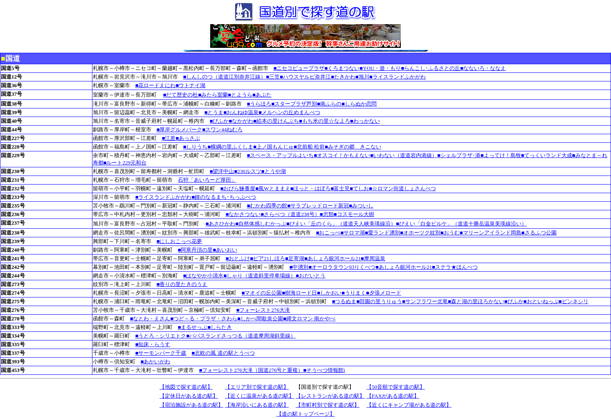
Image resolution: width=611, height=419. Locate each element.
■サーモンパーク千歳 (160, 353)
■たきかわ (343, 77)
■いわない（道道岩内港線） (403, 155)
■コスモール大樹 (354, 214)
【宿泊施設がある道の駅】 (191, 405)
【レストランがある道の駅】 (330, 396)
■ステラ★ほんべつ (455, 267)
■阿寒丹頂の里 (195, 250)
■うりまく (353, 293)
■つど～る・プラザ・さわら (204, 318)
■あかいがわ (156, 361)
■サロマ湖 (353, 233)
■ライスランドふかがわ (397, 77)
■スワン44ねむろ (222, 129)
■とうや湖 (273, 171)
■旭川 (362, 77)
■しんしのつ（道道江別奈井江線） (224, 77)
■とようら (240, 95)
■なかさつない (243, 214)
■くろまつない (342, 68)
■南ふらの (329, 104)
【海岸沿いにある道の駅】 (257, 405)
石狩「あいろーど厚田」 (207, 180)
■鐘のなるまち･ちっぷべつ (224, 197)
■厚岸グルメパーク (179, 129)
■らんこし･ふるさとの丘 (430, 68)
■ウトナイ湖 (191, 85)
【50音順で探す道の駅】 (395, 387)
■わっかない (365, 121)
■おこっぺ (328, 233)
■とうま (214, 112)
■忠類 (327, 214)
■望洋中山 (222, 171)
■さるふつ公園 (539, 233)
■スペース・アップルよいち (280, 155)
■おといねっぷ (541, 301)
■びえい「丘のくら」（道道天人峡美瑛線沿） (341, 224)
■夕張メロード (383, 293)
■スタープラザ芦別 (294, 104)
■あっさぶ (188, 138)
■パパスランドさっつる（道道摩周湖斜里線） (241, 336)
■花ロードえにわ (155, 85)
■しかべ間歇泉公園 (260, 318)
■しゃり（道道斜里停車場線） (260, 276)
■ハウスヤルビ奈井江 (305, 77)
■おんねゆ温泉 (241, 112)
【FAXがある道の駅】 (392, 396)
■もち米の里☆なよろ (324, 121)
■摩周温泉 (373, 258)
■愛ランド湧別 (382, 233)
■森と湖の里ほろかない (476, 301)
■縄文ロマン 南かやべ (309, 318)
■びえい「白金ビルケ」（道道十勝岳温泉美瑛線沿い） (461, 224)
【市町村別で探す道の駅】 (327, 405)
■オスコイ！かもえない (342, 155)
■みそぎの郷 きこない (353, 147)
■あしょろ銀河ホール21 (332, 258)
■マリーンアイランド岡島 (490, 233)
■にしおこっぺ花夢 (179, 241)
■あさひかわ (221, 224)
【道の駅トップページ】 (305, 414)
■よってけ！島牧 (501, 155)
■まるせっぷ (193, 327)
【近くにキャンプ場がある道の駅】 (409, 405)
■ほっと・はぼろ (310, 188)
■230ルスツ (247, 171)
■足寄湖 (294, 258)
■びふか (219, 121)
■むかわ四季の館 (267, 206)
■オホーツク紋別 (420, 233)
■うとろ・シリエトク (160, 336)
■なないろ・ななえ (483, 68)
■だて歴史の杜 (180, 95)
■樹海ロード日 (299, 293)
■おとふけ (238, 258)
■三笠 (273, 77)
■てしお (359, 188)
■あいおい (225, 250)
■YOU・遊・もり (380, 68)
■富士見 (340, 188)
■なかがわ (241, 121)
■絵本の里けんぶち (276, 121)
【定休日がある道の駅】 (188, 396)
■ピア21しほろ (267, 258)
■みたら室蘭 (213, 95)
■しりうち (195, 147)
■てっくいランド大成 (546, 155)
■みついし (361, 206)
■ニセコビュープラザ (299, 68)
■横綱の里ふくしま (231, 147)
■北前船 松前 (309, 147)
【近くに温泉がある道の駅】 (259, 396)
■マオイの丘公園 (262, 293)
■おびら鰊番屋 (238, 188)
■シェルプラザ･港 (459, 155)
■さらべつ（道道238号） (290, 214)
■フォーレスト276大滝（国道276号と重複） (251, 370)
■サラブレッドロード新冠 (318, 206)
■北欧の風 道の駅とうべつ (223, 353)
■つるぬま (344, 301)
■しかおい (329, 293)
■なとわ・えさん (150, 318)
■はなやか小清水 (203, 276)
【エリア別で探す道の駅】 (257, 387)
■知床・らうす (153, 344)
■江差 (169, 138)
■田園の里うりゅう (379, 301)
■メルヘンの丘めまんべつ (289, 112)
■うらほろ (259, 104)
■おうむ (450, 233)
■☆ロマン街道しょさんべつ (402, 188)
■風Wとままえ (273, 188)
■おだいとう (311, 276)
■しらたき (220, 327)
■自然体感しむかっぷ (261, 224)
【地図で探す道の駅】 (186, 387)
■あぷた (262, 95)
